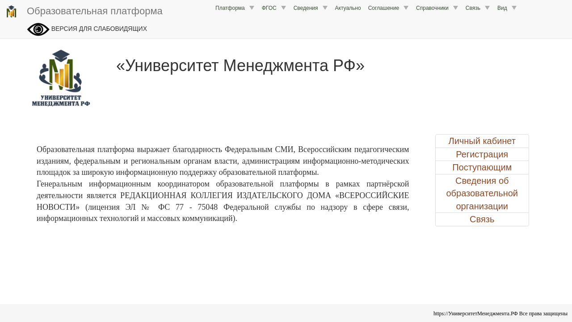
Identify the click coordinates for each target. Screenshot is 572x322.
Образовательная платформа (83, 11)
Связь (478, 8)
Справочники (437, 8)
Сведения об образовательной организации (482, 193)
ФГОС (274, 8)
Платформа (235, 8)
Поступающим (482, 167)
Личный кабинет (482, 141)
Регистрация (482, 154)
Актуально (348, 8)
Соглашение (388, 8)
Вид (507, 8)
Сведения (311, 8)
